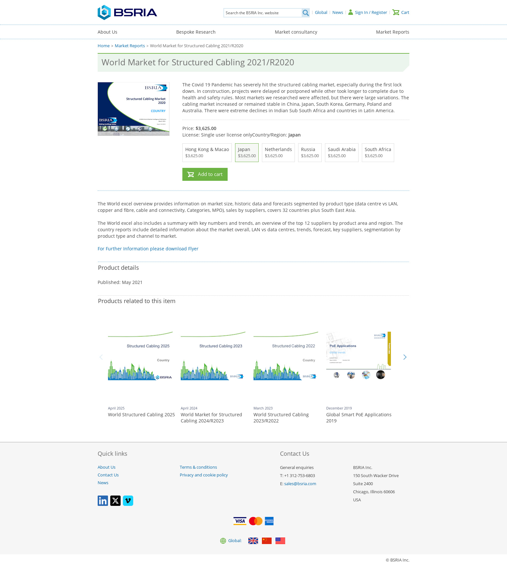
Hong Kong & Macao (207, 152)
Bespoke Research (196, 32)
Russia (310, 152)
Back (102, 357)
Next (404, 357)
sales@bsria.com (300, 483)
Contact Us (108, 475)
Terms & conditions (198, 467)
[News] (337, 12)
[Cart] (400, 12)
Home (104, 46)
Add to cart (210, 174)
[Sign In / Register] (367, 12)
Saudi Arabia (342, 152)
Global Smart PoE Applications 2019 (359, 417)
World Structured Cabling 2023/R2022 (281, 417)
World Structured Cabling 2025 (141, 414)
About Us (107, 32)
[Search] (305, 12)
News (103, 482)
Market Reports (392, 32)
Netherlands (278, 152)
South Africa (378, 152)
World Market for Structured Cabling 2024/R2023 (211, 417)
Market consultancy (296, 32)
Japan (247, 152)
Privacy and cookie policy (204, 475)
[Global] (321, 12)
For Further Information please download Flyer (148, 248)
